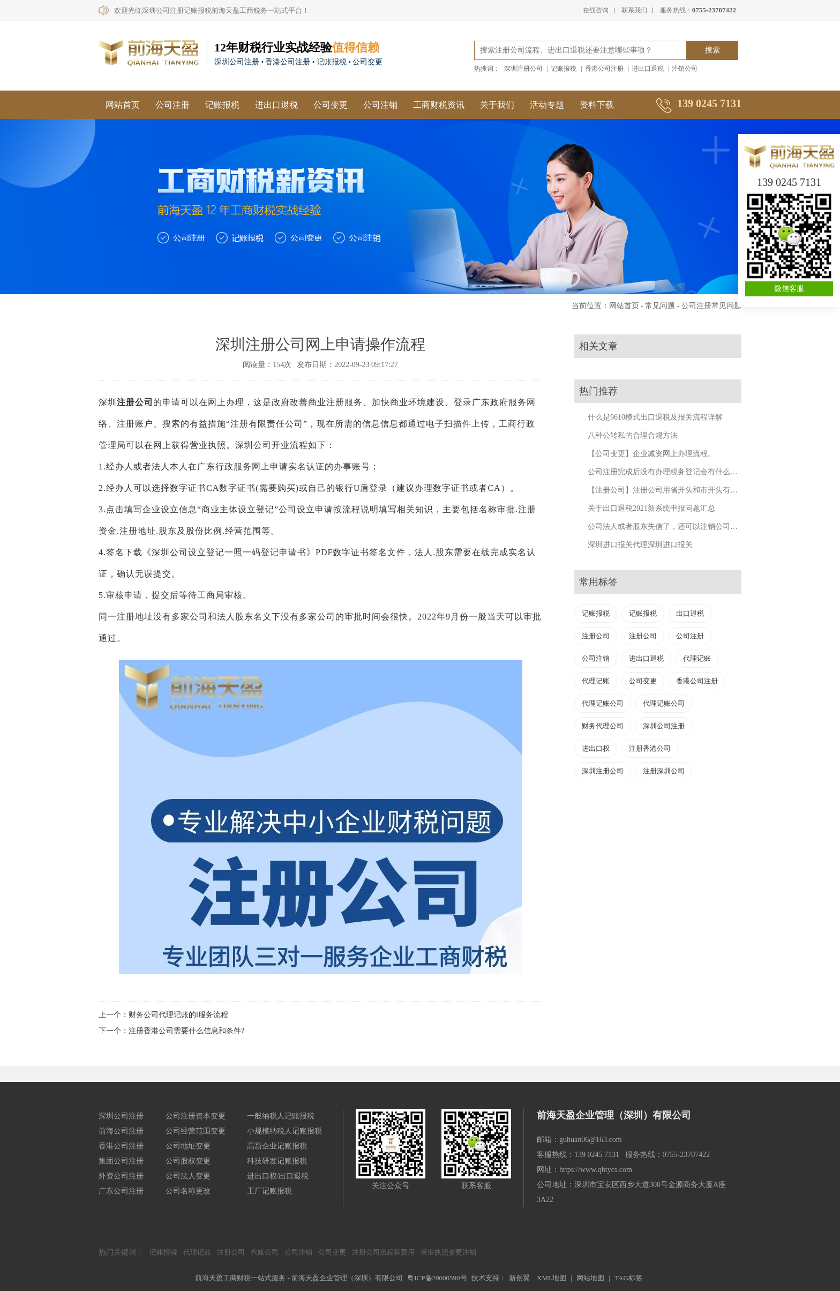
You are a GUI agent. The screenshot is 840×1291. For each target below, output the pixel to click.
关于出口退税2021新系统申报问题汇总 (651, 508)
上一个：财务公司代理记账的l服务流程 (163, 1015)
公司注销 (380, 104)
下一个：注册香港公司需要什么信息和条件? (171, 1031)
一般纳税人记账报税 (280, 1116)
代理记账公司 (603, 703)
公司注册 (172, 104)
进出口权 (596, 748)
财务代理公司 (603, 726)
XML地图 (551, 1278)
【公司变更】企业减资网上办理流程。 (651, 454)
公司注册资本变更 (196, 1116)
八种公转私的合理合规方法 (633, 435)
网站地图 (590, 1278)
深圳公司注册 (664, 726)
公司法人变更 (188, 1176)
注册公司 (135, 402)
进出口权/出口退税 (278, 1176)
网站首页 (123, 104)
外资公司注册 (121, 1176)
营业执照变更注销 (448, 1252)
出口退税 (690, 613)
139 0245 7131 (789, 182)
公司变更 (330, 104)
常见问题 (660, 306)
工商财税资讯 (438, 104)
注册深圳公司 (664, 771)
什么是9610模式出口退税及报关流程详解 (655, 417)
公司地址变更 (188, 1146)
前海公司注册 (121, 1131)
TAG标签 (628, 1278)
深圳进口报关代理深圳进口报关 (640, 545)
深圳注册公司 (523, 68)
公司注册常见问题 (711, 306)
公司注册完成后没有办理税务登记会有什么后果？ (670, 472)
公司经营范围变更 (196, 1131)
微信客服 (789, 289)
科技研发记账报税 (277, 1161)
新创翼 (519, 1278)
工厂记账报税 (269, 1191)
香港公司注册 (604, 68)
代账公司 (265, 1252)
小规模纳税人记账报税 (284, 1131)
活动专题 (547, 104)
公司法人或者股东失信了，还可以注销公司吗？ (666, 527)
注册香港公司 (650, 748)
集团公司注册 (121, 1161)
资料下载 (597, 104)
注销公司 (685, 68)
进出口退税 (648, 68)
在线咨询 (596, 10)
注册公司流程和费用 (383, 1252)
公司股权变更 (188, 1161)
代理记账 (697, 658)
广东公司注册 (121, 1191)
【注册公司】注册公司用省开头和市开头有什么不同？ (678, 490)
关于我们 (497, 104)
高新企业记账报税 (277, 1146)
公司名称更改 (188, 1191)
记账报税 (563, 68)
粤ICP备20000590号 (437, 1278)
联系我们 (634, 10)
